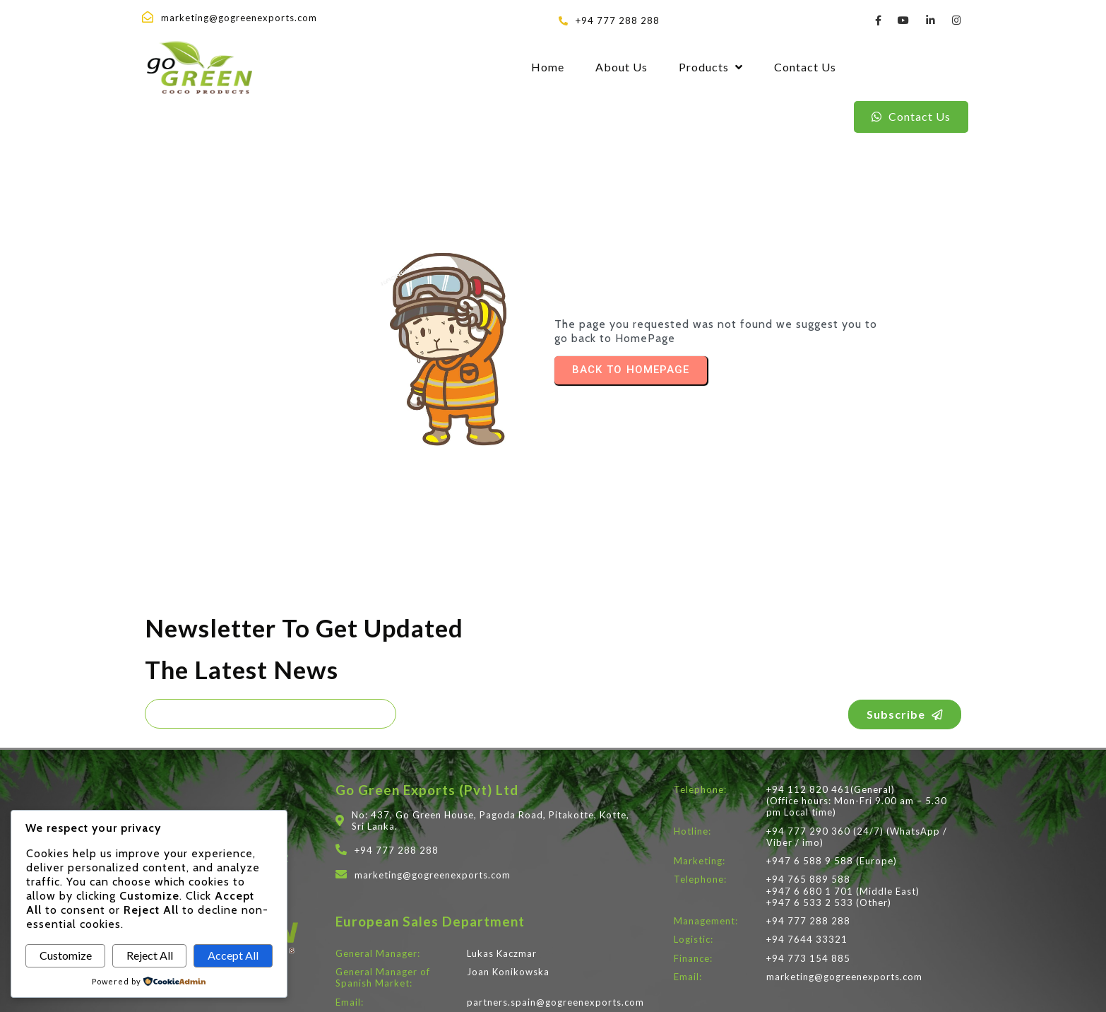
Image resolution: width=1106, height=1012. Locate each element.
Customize (66, 955)
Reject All (149, 955)
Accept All (233, 955)
